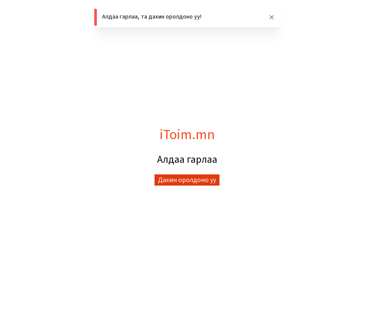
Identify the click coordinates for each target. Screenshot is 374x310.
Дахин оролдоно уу (187, 180)
